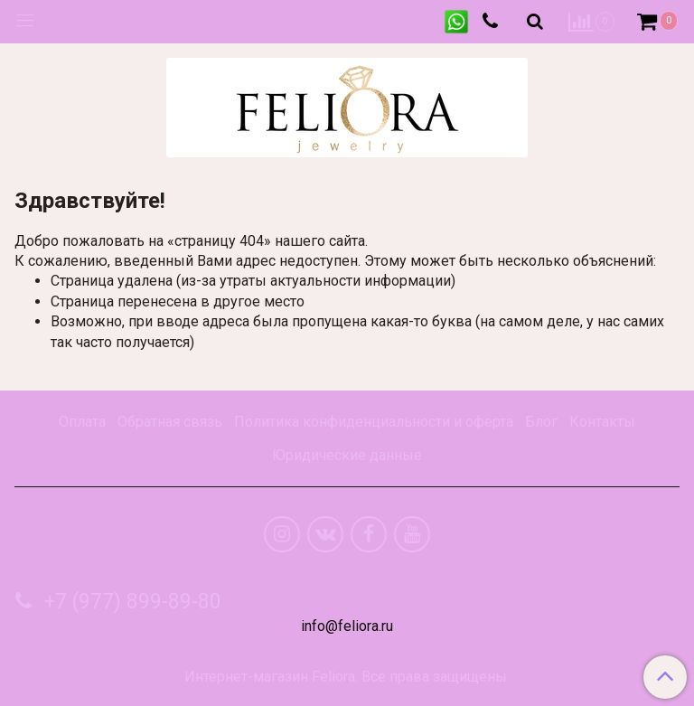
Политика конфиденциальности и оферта (373, 421)
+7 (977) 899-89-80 (130, 601)
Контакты (602, 421)
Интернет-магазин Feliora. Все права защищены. (347, 677)
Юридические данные (347, 455)
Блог (541, 421)
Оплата (82, 421)
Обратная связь (169, 421)
